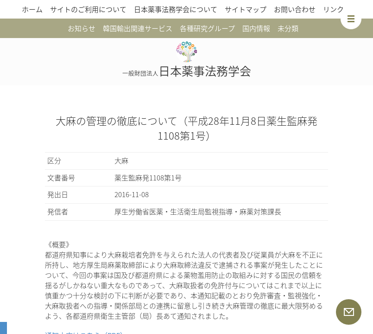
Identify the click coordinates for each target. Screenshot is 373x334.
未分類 (288, 28)
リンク (333, 9)
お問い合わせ (295, 9)
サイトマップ (245, 9)
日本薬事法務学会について (175, 9)
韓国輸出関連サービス (137, 28)
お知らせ (81, 28)
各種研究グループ (207, 28)
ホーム (32, 9)
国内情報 (256, 28)
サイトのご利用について (88, 9)
